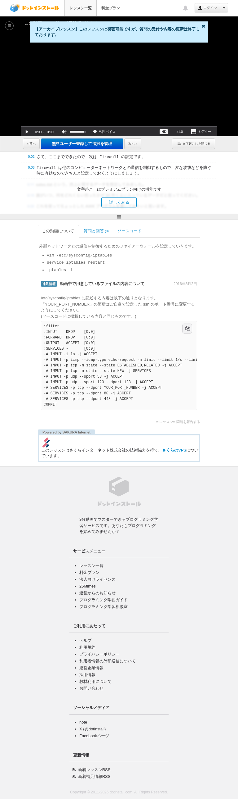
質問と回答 (81, 231)
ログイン (207, 8)
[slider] (119, 126)
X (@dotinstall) (92, 723)
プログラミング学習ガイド (103, 594)
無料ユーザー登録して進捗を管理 (82, 143)
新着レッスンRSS (94, 763)
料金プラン (110, 8)
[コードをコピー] (202, 323)
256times (87, 580)
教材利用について (95, 675)
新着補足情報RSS (94, 770)
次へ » (132, 143)
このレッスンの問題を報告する (191, 416)
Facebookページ (94, 730)
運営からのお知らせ (97, 587)
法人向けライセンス (97, 573)
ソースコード (114, 231)
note (83, 716)
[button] (27, 131)
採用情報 (87, 668)
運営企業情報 (91, 662)
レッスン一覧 (80, 8)
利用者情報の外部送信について (107, 655)
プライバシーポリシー (99, 648)
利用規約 (87, 641)
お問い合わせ (91, 682)
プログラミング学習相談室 (103, 600)
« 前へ (31, 143)
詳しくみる (119, 202)
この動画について (43, 231)
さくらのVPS (159, 444)
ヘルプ (85, 634)
